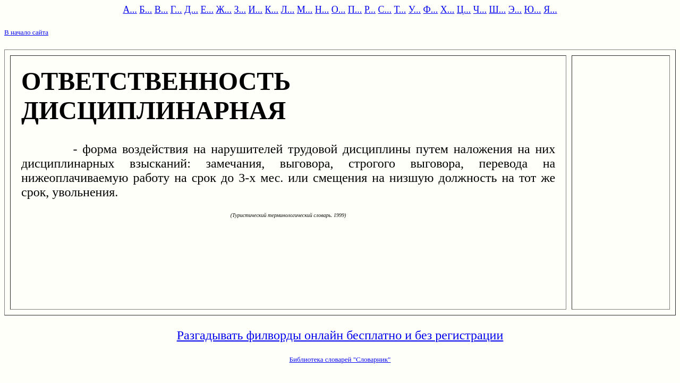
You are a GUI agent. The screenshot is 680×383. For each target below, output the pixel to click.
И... (256, 9)
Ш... (497, 9)
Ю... (532, 9)
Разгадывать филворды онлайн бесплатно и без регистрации (340, 335)
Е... (207, 9)
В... (161, 9)
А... (130, 9)
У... (415, 9)
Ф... (430, 9)
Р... (370, 9)
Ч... (480, 9)
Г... (176, 9)
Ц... (464, 9)
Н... (322, 9)
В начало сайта (26, 32)
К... (272, 9)
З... (240, 9)
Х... (447, 9)
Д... (191, 9)
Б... (145, 9)
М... (305, 9)
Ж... (224, 9)
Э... (515, 9)
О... (339, 9)
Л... (288, 9)
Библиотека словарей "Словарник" (340, 359)
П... (355, 9)
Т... (400, 9)
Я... (550, 9)
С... (385, 9)
